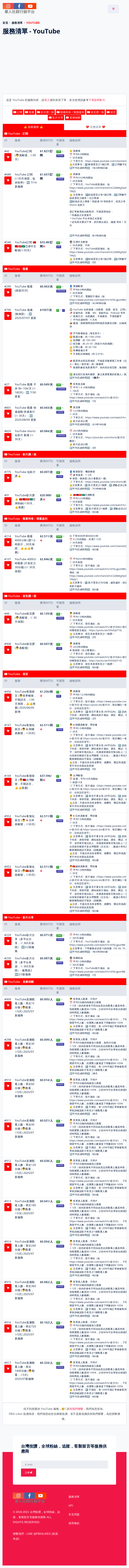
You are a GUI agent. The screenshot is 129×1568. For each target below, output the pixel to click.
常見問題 (74, 1514)
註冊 (28, 1472)
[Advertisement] (64, 65)
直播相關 (73, 117)
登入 (47, 100)
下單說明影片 (97, 100)
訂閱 (17, 112)
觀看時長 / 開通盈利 (70, 112)
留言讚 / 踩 (95, 112)
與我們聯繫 (76, 1409)
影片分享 (56, 117)
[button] (7, 157)
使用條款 (74, 1523)
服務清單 (17, 22)
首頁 (5, 22)
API (71, 1505)
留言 (111, 112)
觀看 (29, 112)
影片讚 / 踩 (45, 112)
